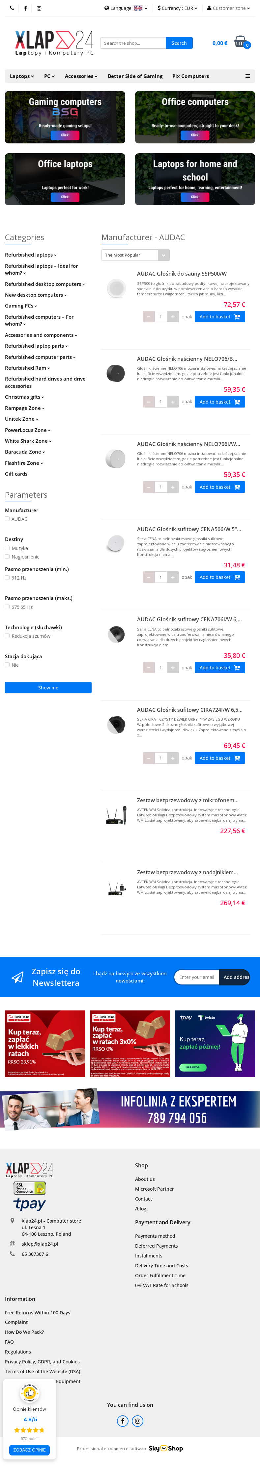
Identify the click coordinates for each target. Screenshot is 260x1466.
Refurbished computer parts (40, 357)
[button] (141, 1165)
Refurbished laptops (31, 254)
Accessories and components (41, 335)
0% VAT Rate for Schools (161, 1285)
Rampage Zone (25, 408)
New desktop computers (36, 294)
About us (145, 1179)
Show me (48, 687)
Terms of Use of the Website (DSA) (42, 1371)
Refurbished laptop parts (36, 345)
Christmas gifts (24, 396)
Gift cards (16, 473)
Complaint (16, 1322)
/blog (140, 1208)
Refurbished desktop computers (45, 284)
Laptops (22, 76)
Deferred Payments (156, 1246)
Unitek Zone (22, 418)
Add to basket (220, 316)
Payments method (155, 1236)
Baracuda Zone (25, 451)
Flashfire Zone (24, 463)
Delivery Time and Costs (161, 1265)
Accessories (81, 76)
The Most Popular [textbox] (122, 255)
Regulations (18, 1352)
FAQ (9, 1342)
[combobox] (135, 255)
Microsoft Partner (154, 1189)
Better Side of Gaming (135, 76)
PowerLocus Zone (28, 430)
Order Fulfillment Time (160, 1275)
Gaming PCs (21, 305)
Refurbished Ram (27, 367)
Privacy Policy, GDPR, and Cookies (42, 1361)
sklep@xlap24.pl (40, 1244)
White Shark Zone (28, 440)
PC (49, 76)
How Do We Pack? (24, 1332)
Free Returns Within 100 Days (37, 1312)
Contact (143, 1199)
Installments (148, 1256)
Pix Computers (190, 76)
